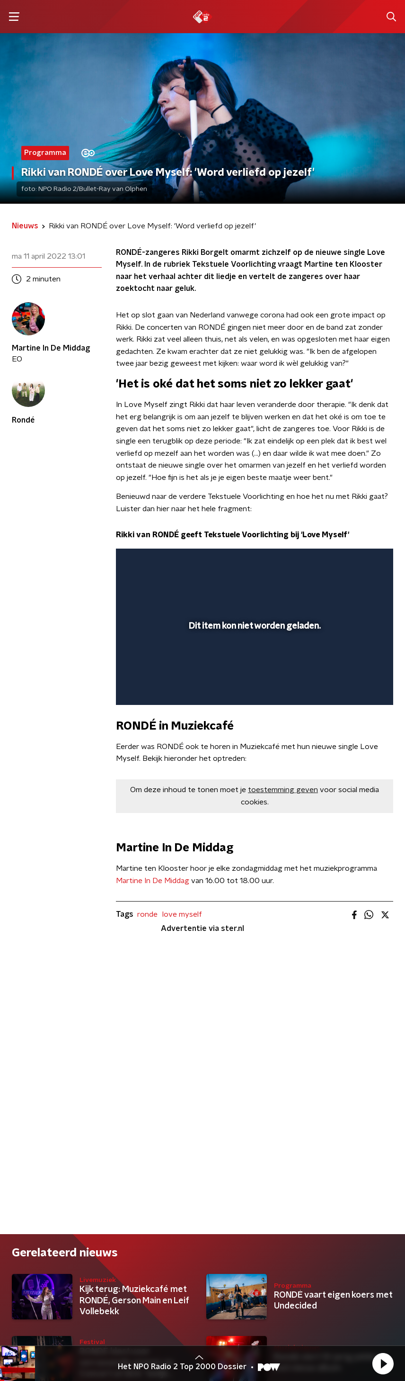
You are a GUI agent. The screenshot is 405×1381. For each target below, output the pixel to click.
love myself (182, 914)
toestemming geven (283, 790)
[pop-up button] (342, 562)
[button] (383, 1363)
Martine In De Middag (152, 881)
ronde (147, 914)
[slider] (253, 688)
